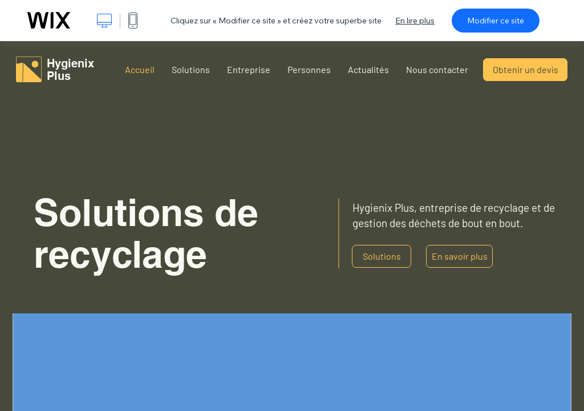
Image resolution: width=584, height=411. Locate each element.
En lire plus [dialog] (415, 20)
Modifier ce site (495, 20)
